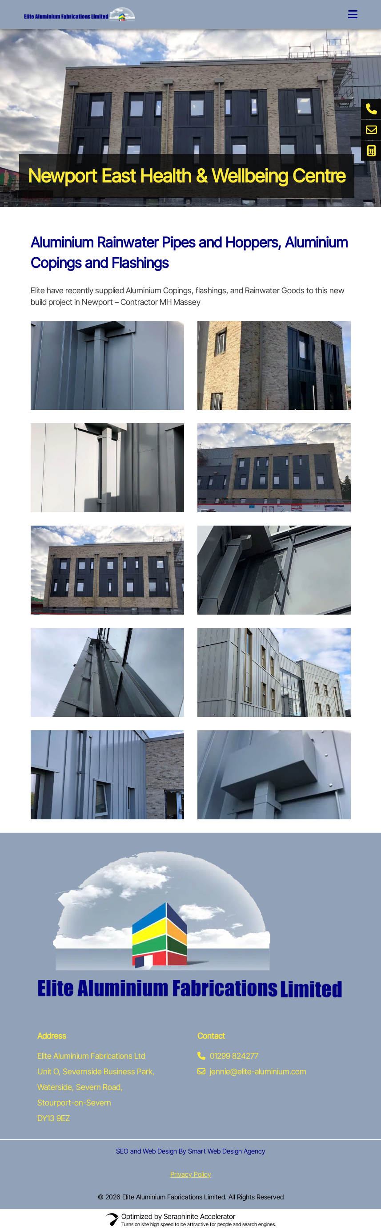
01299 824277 (227, 1056)
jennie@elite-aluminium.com (251, 1071)
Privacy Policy (190, 1174)
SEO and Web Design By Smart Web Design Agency (190, 1151)
